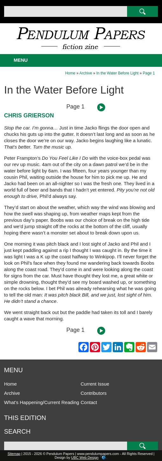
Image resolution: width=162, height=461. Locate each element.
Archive (85, 73)
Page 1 (149, 73)
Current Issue (95, 384)
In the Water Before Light (117, 73)
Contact (89, 402)
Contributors (94, 393)
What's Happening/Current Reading (41, 402)
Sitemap (14, 454)
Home (70, 73)
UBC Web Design (84, 457)
